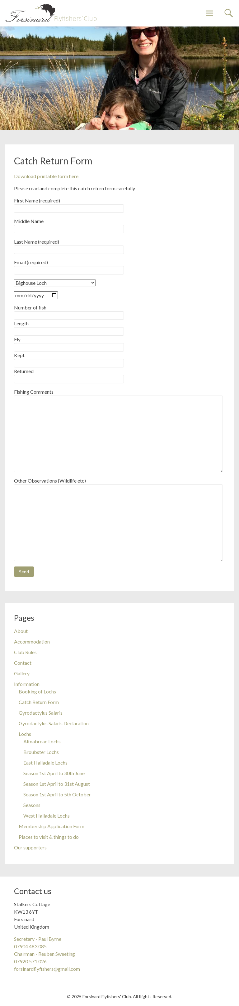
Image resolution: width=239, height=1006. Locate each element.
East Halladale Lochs (45, 762)
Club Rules (25, 652)
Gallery (22, 673)
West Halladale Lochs (46, 816)
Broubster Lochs (41, 752)
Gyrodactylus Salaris (41, 713)
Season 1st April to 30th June (54, 773)
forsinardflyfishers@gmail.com (47, 969)
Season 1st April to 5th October (57, 794)
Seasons (31, 805)
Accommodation (32, 641)
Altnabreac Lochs (42, 741)
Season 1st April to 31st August (56, 784)
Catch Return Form (39, 702)
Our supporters (30, 847)
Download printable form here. (46, 176)
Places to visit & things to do (49, 837)
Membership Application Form (51, 826)
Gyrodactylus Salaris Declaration (54, 723)
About (21, 631)
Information (27, 684)
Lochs (25, 734)
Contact (22, 663)
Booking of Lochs (37, 691)
